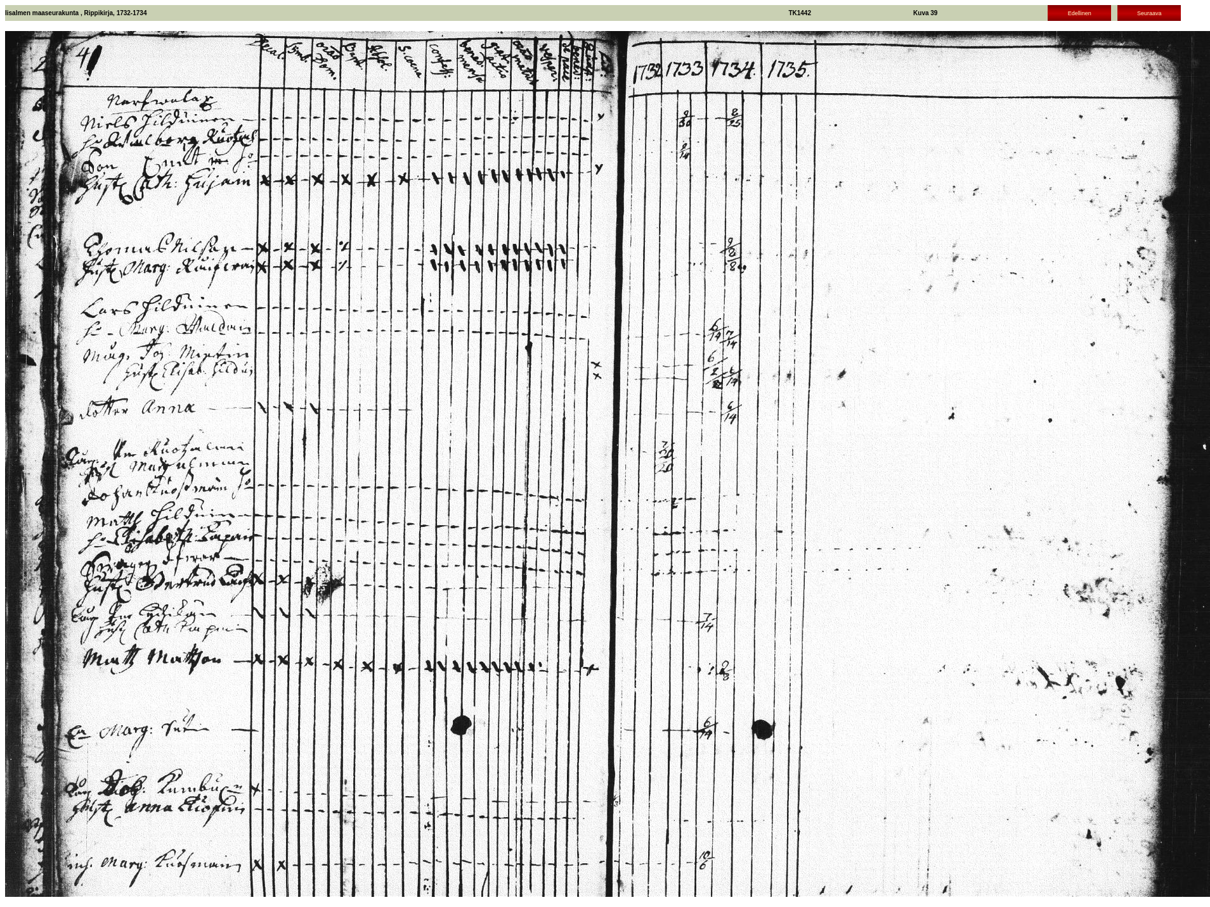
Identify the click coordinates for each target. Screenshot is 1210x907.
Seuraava (1149, 13)
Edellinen (1079, 13)
